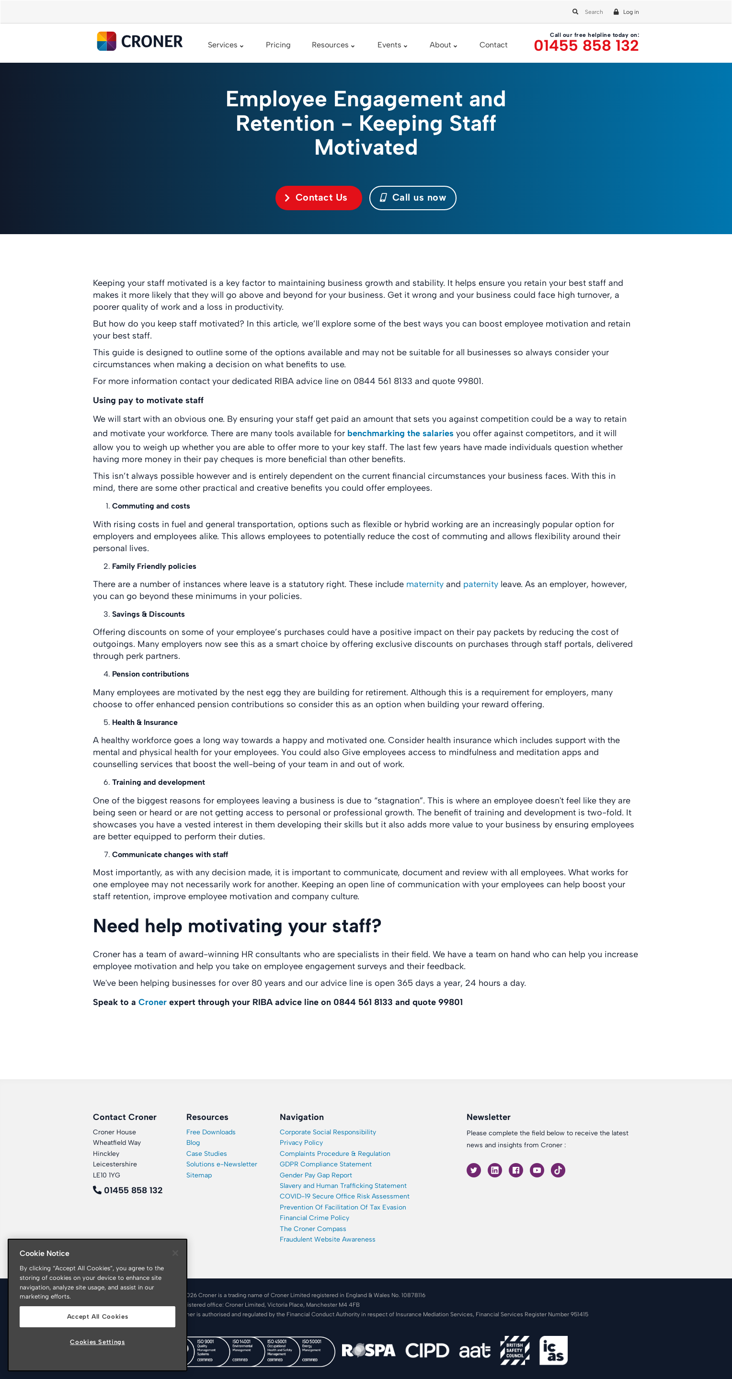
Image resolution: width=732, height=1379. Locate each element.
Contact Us (322, 197)
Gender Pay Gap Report (316, 1175)
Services (223, 44)
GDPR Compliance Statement (326, 1164)
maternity (424, 584)
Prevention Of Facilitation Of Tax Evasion (343, 1207)
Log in (631, 12)
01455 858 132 (586, 46)
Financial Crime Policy (314, 1218)
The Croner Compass (313, 1229)
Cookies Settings (97, 1341)
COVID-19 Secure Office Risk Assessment (345, 1196)
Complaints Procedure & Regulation (335, 1154)
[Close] (175, 1253)
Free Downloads (211, 1132)
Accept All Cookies (97, 1316)
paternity (479, 584)
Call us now (413, 197)
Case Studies (206, 1154)
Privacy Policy (301, 1143)
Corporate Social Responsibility (328, 1132)
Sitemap (199, 1175)
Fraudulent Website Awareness (328, 1239)
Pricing (278, 44)
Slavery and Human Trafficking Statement (343, 1186)
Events (389, 44)
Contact (494, 44)
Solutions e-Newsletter (221, 1164)
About (440, 44)
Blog (193, 1143)
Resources (330, 44)
